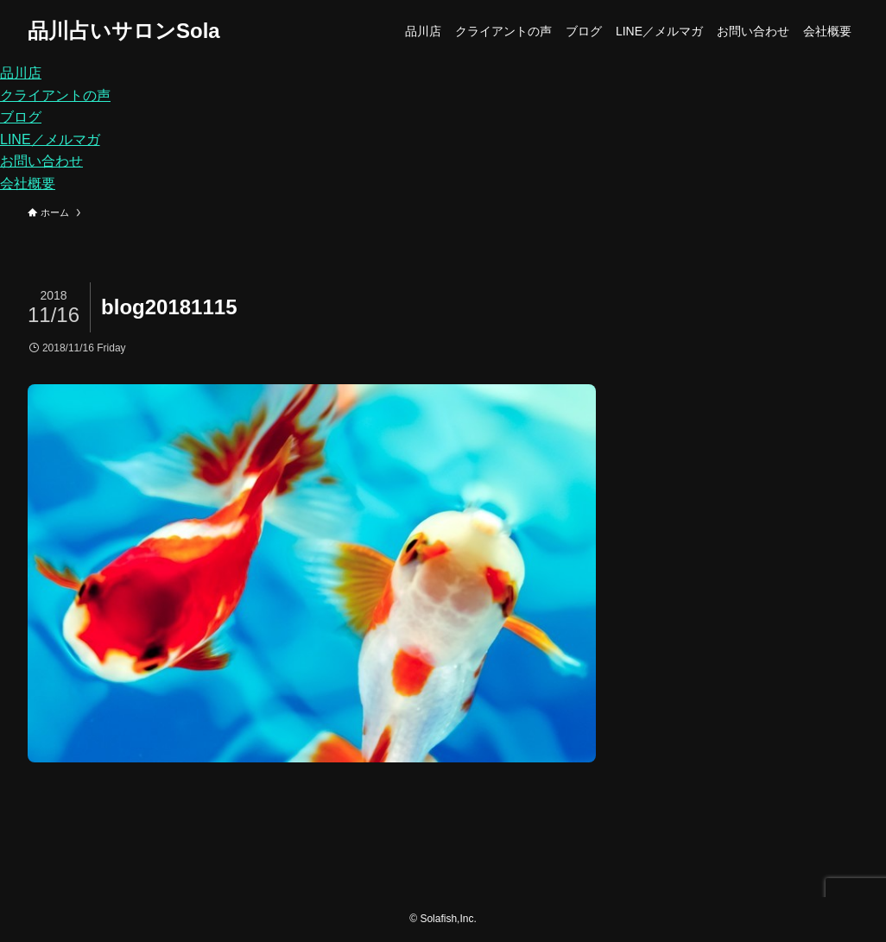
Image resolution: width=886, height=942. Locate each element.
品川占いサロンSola (124, 31)
